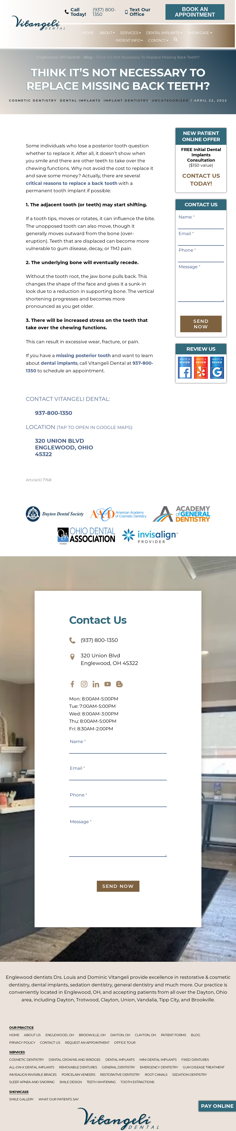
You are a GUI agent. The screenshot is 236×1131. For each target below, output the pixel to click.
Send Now (201, 323)
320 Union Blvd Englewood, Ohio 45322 (64, 447)
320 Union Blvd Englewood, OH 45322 (105, 660)
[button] (173, 40)
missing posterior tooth (85, 355)
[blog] (119, 685)
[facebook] (72, 685)
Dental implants (80, 100)
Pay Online (217, 1106)
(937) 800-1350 (90, 12)
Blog (88, 57)
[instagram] (84, 685)
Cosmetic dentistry (33, 100)
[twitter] (96, 685)
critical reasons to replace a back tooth (73, 183)
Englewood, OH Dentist (58, 57)
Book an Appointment (195, 12)
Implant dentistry (126, 100)
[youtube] (107, 685)
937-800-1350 (42, 370)
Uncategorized (170, 100)
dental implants (73, 363)
